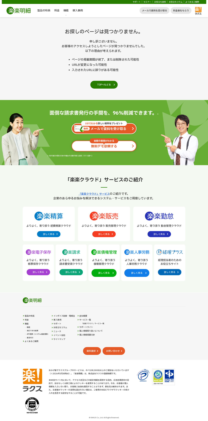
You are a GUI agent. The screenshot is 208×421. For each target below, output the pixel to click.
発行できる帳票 (33, 338)
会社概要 (93, 320)
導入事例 (77, 11)
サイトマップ (65, 349)
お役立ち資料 (160, 2)
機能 (66, 11)
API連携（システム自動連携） (40, 342)
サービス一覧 (95, 325)
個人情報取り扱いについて (102, 338)
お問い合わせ (117, 360)
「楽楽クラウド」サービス (94, 194)
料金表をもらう (181, 10)
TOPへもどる (104, 84)
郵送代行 (31, 345)
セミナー (147, 2)
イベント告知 (65, 344)
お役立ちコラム (175, 2)
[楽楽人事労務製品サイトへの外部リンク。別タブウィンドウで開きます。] (136, 263)
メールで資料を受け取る (154, 10)
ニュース (62, 339)
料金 (56, 11)
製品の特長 (43, 11)
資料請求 (88, 360)
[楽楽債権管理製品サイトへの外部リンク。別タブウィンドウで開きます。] (104, 263)
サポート (137, 2)
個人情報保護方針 (97, 343)
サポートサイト (96, 333)
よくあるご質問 (192, 2)
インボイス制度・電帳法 (71, 320)
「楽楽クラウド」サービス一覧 (103, 329)
